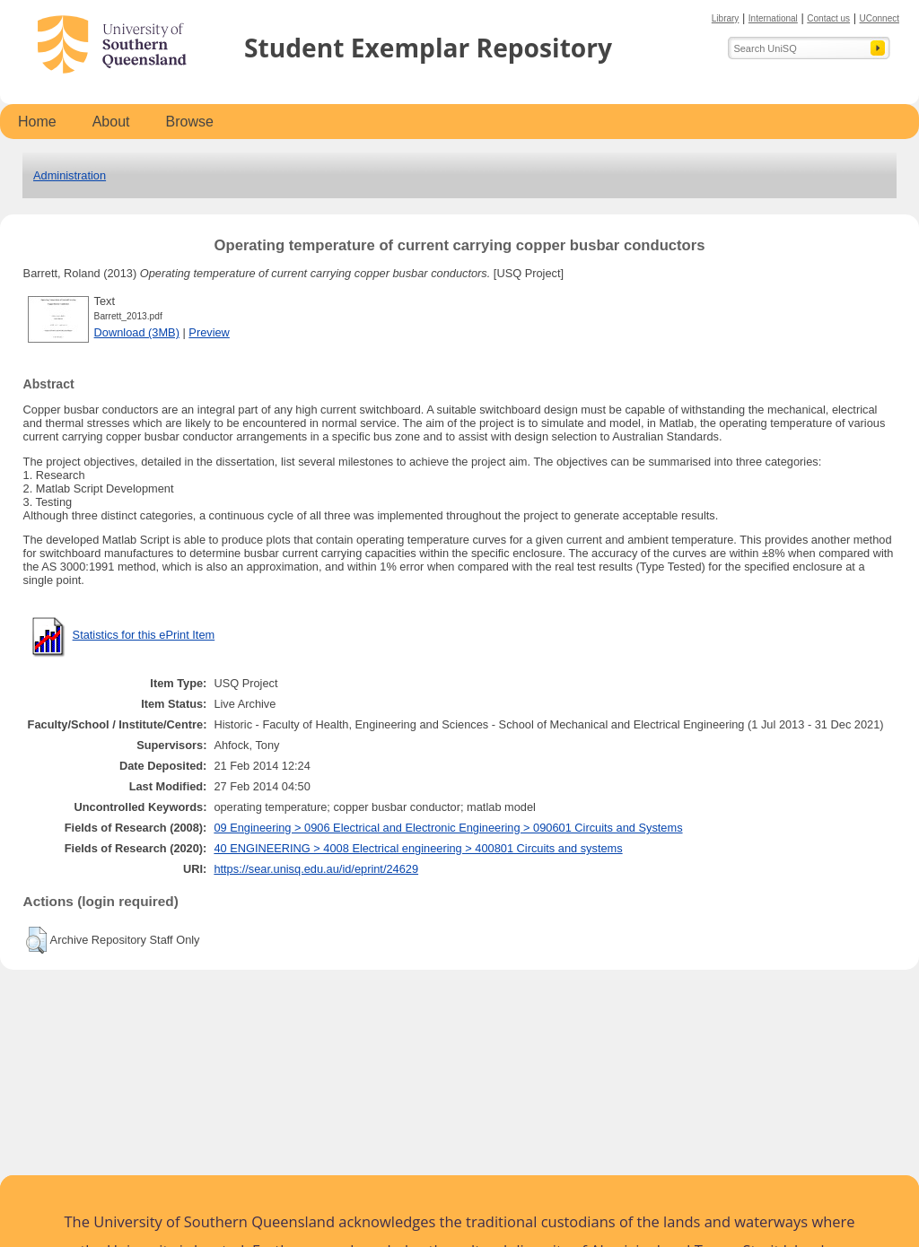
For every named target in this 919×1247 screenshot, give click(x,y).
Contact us (828, 18)
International (773, 18)
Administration (69, 175)
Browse (190, 121)
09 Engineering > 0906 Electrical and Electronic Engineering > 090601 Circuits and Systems (448, 827)
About (111, 121)
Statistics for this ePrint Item (144, 634)
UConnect (879, 18)
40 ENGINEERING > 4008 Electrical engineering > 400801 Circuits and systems (418, 848)
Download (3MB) (136, 332)
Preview (209, 332)
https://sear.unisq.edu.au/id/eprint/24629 (316, 869)
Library (726, 18)
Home (37, 121)
